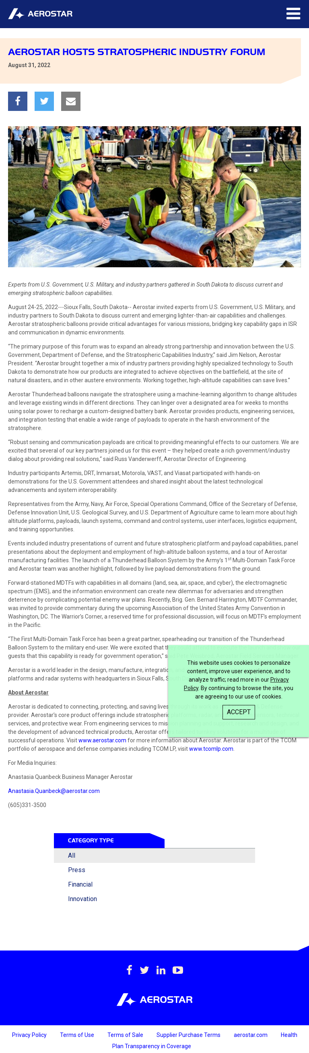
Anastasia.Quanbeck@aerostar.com (54, 791)
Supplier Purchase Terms (189, 1035)
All (71, 855)
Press (76, 870)
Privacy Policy (30, 1035)
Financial (80, 884)
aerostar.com (251, 1035)
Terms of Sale (125, 1035)
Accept (239, 712)
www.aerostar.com (102, 740)
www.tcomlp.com (211, 749)
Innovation (82, 899)
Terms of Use (77, 1035)
